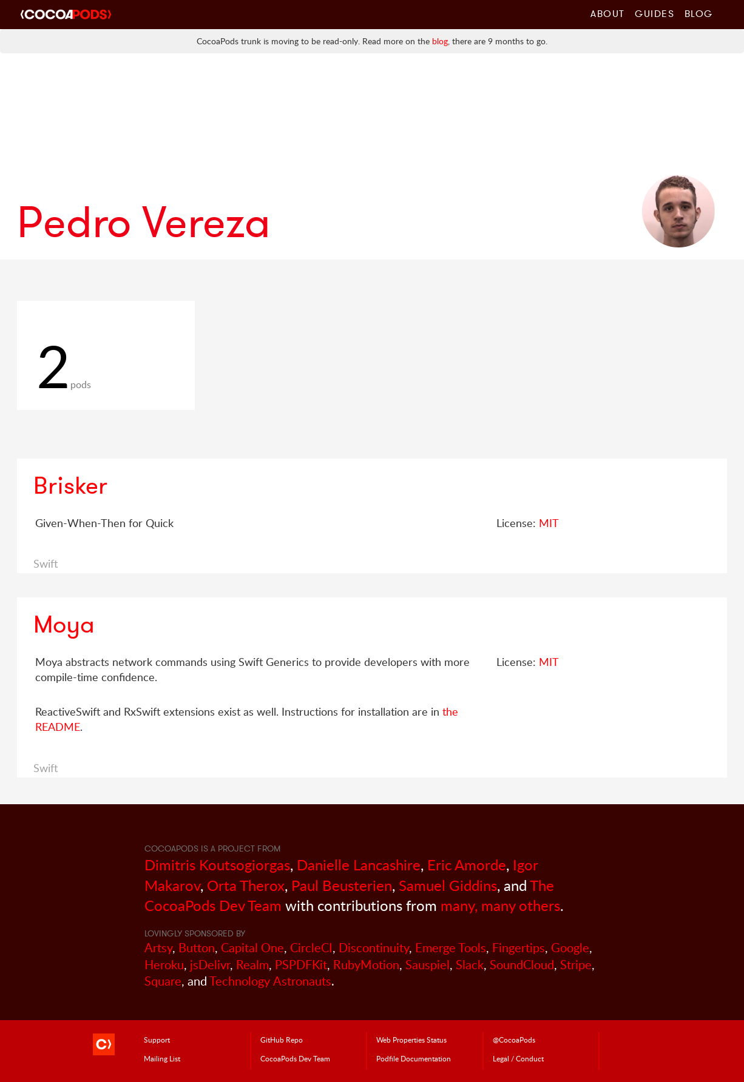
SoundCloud (522, 964)
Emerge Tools (450, 947)
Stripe (576, 964)
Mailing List (162, 1058)
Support (157, 1039)
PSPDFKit (301, 964)
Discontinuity (374, 947)
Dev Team (295, 1058)
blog (440, 41)
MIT (549, 523)
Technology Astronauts (270, 981)
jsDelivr (210, 964)
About (607, 13)
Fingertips (518, 947)
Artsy (158, 947)
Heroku (164, 964)
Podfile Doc (413, 1058)
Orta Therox (246, 885)
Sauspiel (427, 964)
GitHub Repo (281, 1039)
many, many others (500, 905)
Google (570, 947)
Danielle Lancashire (359, 865)
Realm (252, 964)
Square (162, 981)
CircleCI (311, 947)
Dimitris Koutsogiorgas (217, 865)
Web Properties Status (411, 1039)
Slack (470, 964)
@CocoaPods (514, 1039)
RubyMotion (366, 964)
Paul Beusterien (341, 885)
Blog (699, 13)
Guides (655, 13)
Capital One (252, 947)
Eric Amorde (466, 865)
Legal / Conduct (518, 1058)
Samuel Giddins (448, 885)
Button (196, 947)
